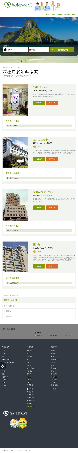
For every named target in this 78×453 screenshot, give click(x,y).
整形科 (31, 394)
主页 (3, 350)
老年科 (13, 67)
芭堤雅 (53, 353)
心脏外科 (31, 392)
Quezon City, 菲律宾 (45, 91)
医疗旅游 (5, 67)
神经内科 (31, 400)
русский (59, 14)
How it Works (6, 359)
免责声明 (5, 380)
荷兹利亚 (29, 365)
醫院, (35, 143)
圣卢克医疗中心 (41, 139)
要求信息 (52, 102)
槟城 (52, 356)
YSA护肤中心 (40, 87)
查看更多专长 (31, 406)
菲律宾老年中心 (9, 306)
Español (67, 14)
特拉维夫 (54, 371)
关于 (3, 382)
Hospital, (36, 248)
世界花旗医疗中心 (43, 192)
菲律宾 (20, 67)
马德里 (29, 377)
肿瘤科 (31, 389)
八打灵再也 (54, 359)
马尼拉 (29, 382)
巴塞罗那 (29, 356)
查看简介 (39, 102)
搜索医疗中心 (63, 50)
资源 (3, 371)
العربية (53, 14)
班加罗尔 (29, 350)
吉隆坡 (29, 374)
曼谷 (28, 353)
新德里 (53, 350)
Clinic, (35, 91)
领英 (53, 389)
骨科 (30, 403)
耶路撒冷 (29, 371)
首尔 (52, 365)
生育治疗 (31, 397)
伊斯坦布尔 (30, 368)
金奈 (28, 359)
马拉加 (29, 380)
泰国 (67, 335)
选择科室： (6, 46)
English (47, 14)
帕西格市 (54, 374)
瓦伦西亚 (54, 377)
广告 (3, 353)
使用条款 (5, 377)
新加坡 (53, 335)
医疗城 (37, 244)
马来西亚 (38, 335)
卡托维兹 (54, 380)
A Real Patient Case (8, 362)
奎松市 (53, 362)
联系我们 (5, 385)
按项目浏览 (7, 311)
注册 (73, 14)
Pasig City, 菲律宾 (46, 248)
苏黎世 (53, 382)
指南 (3, 356)
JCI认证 (38, 146)
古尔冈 (29, 362)
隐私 (3, 374)
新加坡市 (54, 368)
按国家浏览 (7, 316)
